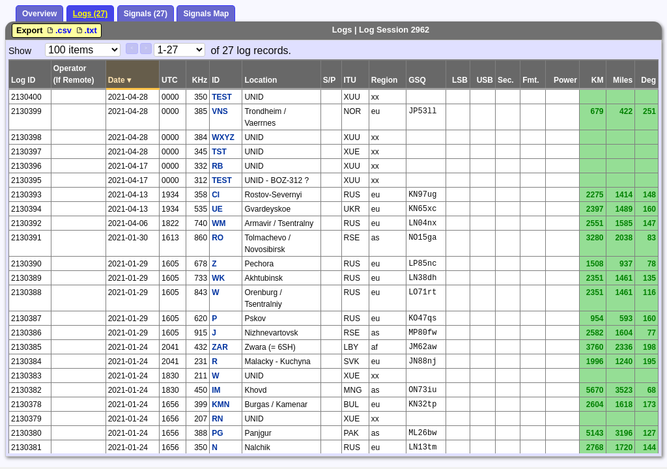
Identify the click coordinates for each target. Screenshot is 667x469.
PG (217, 433)
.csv (59, 30)
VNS (220, 111)
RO (217, 237)
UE (217, 209)
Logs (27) (90, 13)
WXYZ (223, 137)
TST (219, 151)
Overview (39, 13)
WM (218, 223)
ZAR (220, 347)
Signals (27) (145, 13)
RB (217, 166)
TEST (222, 97)
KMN (220, 404)
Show (19, 51)
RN (217, 418)
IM (216, 390)
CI (216, 194)
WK (218, 278)
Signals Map (206, 13)
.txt (85, 30)
